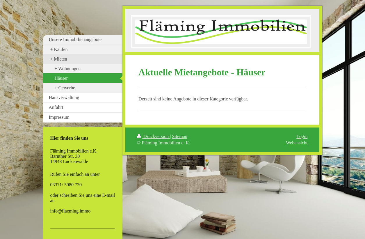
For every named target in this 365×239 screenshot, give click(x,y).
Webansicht (296, 142)
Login (301, 136)
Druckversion (153, 136)
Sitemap (179, 136)
